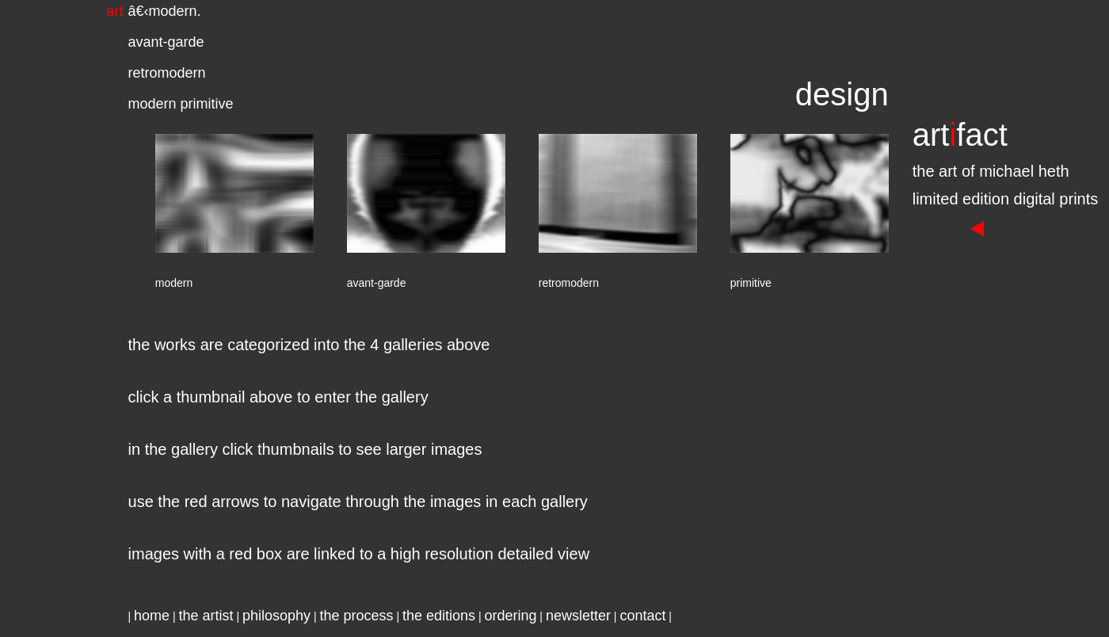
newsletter (578, 616)
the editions (438, 616)
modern (173, 11)
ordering (510, 616)
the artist (206, 616)
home (152, 616)
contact (642, 616)
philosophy (276, 616)
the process (356, 616)
